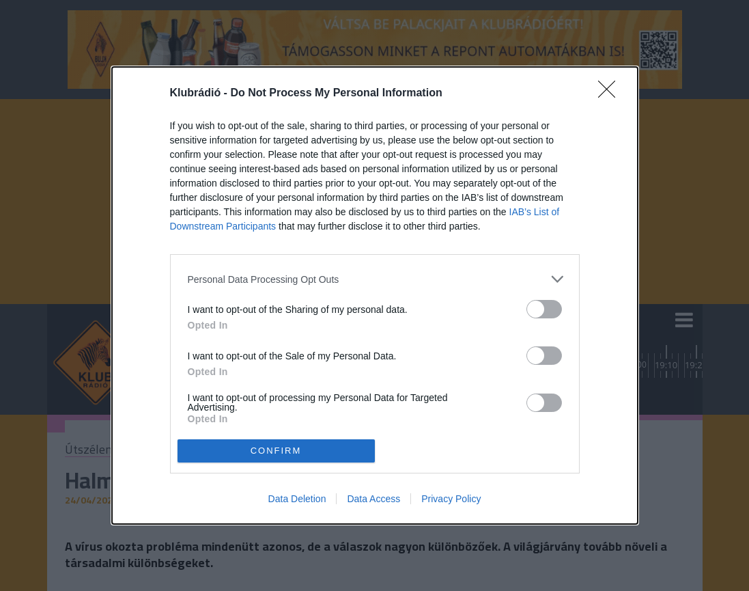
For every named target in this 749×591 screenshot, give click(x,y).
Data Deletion (297, 498)
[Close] (611, 94)
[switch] (544, 309)
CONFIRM (276, 450)
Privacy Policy (451, 498)
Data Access (373, 498)
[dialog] (375, 295)
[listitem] (375, 279)
